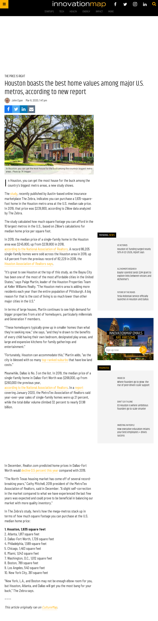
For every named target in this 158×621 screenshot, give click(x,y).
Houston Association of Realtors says (28, 264)
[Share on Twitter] (16, 109)
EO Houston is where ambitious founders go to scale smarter (132, 407)
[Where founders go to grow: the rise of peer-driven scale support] (105, 384)
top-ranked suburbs (55, 360)
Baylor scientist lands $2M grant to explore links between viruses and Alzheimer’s (134, 276)
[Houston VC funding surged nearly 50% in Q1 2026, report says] (105, 252)
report (79, 387)
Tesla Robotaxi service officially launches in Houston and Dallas (132, 298)
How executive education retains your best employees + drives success (133, 432)
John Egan (17, 100)
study (13, 194)
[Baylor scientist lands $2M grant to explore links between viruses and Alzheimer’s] (105, 275)
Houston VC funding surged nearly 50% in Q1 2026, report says (134, 251)
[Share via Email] (31, 109)
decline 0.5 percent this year (39, 470)
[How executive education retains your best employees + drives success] (105, 431)
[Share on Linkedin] (23, 109)
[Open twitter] (125, 4)
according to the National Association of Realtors (36, 249)
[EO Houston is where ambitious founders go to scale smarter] (105, 408)
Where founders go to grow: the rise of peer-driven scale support (133, 384)
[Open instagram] (135, 4)
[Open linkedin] (144, 4)
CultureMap (49, 607)
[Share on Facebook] (8, 109)
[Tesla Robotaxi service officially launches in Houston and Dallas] (105, 299)
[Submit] (154, 4)
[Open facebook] (115, 4)
